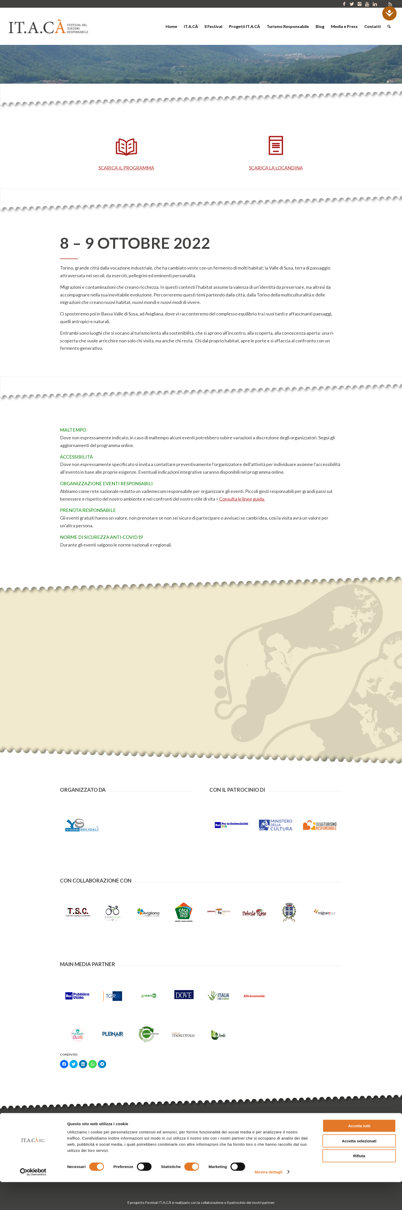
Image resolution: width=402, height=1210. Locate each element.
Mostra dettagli (269, 1200)
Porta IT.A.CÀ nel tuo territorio (273, 1130)
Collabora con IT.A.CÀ (265, 1137)
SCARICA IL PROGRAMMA (126, 168)
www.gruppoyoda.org (181, 1136)
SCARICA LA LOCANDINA (276, 168)
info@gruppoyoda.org (143, 1136)
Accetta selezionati (359, 1169)
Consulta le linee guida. (241, 499)
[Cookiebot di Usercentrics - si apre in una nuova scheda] (33, 1200)
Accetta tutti (359, 1154)
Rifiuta (359, 1184)
